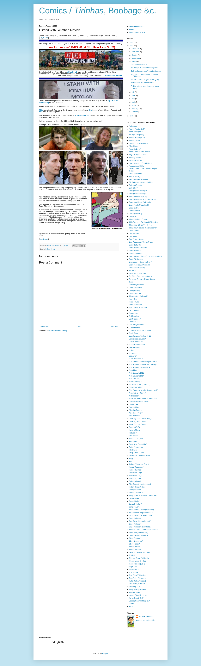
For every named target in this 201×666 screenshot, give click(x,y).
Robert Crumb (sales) (137, 487)
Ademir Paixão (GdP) (137, 129)
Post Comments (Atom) (58, 331)
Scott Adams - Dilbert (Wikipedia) (141, 510)
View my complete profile (145, 620)
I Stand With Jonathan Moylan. (142, 83)
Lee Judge (133, 353)
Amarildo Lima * (135, 149)
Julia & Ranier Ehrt (136, 342)
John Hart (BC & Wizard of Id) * (140, 330)
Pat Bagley (133, 433)
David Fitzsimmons (136, 259)
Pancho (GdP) (134, 427)
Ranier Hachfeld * (135, 470)
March (134, 105)
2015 (132, 42)
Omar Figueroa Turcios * (138, 421)
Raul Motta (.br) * (135, 473)
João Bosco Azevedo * (137, 339)
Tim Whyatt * (134, 569)
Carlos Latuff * (134, 211)
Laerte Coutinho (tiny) (137, 345)
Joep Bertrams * (135, 327)
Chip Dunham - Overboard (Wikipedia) (143, 222)
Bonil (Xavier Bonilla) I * (138, 191)
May (133, 99)
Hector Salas (134, 302)
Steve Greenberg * (136, 541)
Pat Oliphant (133, 436)
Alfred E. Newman (146, 617)
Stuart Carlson (134, 547)
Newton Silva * (134, 407)
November (136, 52)
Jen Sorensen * (135, 319)
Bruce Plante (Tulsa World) (139, 205)
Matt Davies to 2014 (136, 376)
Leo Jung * (133, 356)
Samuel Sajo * (134, 501)
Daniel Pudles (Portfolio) (138, 248)
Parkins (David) (135, 430)
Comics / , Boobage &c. (97, 10)
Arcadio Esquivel (135, 160)
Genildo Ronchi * (135, 288)
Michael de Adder (135, 387)
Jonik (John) (133, 333)
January (135, 112)
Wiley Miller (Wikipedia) (138, 589)
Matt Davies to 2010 (136, 373)
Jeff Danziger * (134, 316)
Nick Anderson (134, 416)
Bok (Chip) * (133, 188)
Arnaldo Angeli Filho (136, 166)
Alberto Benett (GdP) (137, 138)
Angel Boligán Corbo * (137, 155)
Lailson (131, 350)
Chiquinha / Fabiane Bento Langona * (143, 228)
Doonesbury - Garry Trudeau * (140, 262)
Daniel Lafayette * (135, 245)
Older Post (114, 327)
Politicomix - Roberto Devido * (140, 456)
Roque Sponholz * (136, 493)
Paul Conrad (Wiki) (136, 438)
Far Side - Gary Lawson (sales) (140, 276)
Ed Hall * (132, 270)
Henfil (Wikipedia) (135, 305)
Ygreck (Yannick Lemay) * (138, 595)
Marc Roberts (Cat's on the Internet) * (143, 364)
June (134, 95)
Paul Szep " (133, 441)
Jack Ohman (133, 310)
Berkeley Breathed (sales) (138, 179)
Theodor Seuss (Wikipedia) (139, 558)
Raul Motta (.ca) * (135, 476)
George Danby (134, 290)
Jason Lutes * (134, 313)
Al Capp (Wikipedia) (136, 135)
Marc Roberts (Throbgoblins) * (140, 367)
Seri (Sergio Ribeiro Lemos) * (140, 521)
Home (79, 327)
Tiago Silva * (133, 567)
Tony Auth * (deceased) (137, 578)
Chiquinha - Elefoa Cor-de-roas (140, 225)
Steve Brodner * (135, 538)
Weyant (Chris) (134, 587)
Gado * (131, 282)
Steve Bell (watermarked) (138, 532)
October (135, 55)
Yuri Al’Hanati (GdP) (136, 598)
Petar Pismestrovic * (136, 447)
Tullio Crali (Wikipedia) (137, 581)
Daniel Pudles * (135, 251)
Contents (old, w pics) (137, 32)
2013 (132, 116)
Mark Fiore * (133, 370)
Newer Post (44, 327)
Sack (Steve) (134, 498)
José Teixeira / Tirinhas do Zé (140, 336)
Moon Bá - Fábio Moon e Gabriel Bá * (143, 399)
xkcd (131, 606)
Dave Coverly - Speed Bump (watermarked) (145, 256)
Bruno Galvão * (134, 208)
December (136, 49)
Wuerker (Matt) (134, 592)
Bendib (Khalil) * (135, 176)
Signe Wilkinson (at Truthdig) (139, 527)
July (133, 92)
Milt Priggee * (134, 396)
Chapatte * (133, 216)
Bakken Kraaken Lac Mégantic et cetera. (146, 71)
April (133, 102)
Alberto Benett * (135, 140)
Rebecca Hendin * (136, 481)
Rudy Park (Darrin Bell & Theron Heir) (143, 495)
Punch (131, 461)
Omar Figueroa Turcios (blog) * (140, 419)
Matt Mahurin (134, 379)
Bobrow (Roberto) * (136, 185)
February (135, 108)
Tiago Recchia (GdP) (137, 564)
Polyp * (131, 458)
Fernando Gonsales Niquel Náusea (142, 279)
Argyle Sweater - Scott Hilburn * (141, 163)
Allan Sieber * (134, 146)
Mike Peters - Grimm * (137, 393)
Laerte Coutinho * (135, 347)
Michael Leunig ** (135, 382)
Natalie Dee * (134, 404)
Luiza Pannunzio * (136, 359)
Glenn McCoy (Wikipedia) (138, 296)
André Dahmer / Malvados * (139, 152)
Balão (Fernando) (135, 174)
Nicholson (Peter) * (136, 413)
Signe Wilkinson (135, 524)
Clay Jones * (133, 236)
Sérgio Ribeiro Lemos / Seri (139, 552)
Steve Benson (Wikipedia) (138, 535)
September (136, 58)
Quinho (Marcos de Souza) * (139, 464)
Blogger (105, 654)
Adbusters (133, 126)
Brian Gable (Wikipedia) (138, 196)
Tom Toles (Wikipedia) (137, 575)
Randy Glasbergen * (136, 467)
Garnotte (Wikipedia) (136, 285)
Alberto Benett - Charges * (139, 143)
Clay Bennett (134, 233)
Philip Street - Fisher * (137, 453)
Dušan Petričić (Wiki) (137, 268)
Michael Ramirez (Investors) (139, 384)
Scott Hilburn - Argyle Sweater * (141, 513)
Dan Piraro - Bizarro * (137, 239)
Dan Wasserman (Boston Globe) (141, 242)
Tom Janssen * (134, 572)
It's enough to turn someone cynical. (144, 68)
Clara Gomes (134, 231)
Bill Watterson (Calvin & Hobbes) (141, 182)
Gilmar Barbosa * (135, 293)
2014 (132, 46)
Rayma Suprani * (135, 478)
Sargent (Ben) (134, 507)
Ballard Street (50, 249)
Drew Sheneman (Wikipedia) (139, 265)
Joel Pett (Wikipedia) (136, 325)
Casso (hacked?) (135, 214)
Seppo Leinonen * (135, 518)
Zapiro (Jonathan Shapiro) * (139, 601)
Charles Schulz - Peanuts (138, 219)
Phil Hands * (133, 450)
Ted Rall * (132, 555)
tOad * (131, 604)
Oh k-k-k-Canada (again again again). (145, 80)
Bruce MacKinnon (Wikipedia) (140, 202)
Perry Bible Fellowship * (138, 444)
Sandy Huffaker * (135, 504)
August (134, 62)
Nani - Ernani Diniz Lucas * (139, 401)
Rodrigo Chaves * (135, 490)
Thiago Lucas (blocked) (138, 561)
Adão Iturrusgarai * (136, 132)
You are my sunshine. (139, 64)
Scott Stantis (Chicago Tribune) (140, 515)
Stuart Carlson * (135, 550)
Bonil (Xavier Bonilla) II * (138, 194)
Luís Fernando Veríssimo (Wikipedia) (143, 362)
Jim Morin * (133, 322)
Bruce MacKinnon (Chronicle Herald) (142, 199)
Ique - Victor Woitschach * (138, 307)
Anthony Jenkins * (136, 158)
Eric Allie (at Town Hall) (137, 273)
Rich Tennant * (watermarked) (140, 484)
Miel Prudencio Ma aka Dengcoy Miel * (143, 390)
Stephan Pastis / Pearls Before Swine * (143, 530)
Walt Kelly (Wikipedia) (137, 584)
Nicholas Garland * (136, 410)
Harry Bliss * (133, 299)
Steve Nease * (134, 544)
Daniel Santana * (135, 253)
